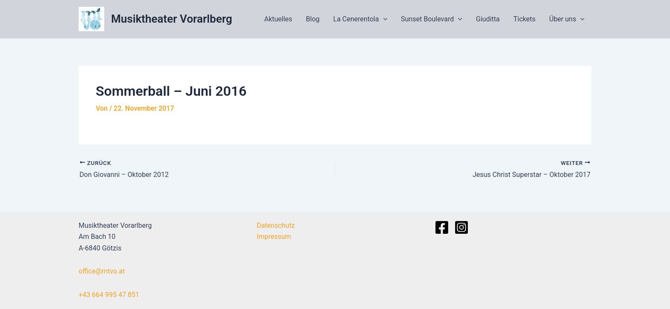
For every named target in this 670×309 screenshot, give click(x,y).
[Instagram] (461, 227)
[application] (383, 19)
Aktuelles (278, 19)
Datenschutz (276, 225)
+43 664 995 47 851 (109, 295)
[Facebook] (442, 227)
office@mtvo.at (102, 271)
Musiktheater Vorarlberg (171, 18)
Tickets (525, 19)
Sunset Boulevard (431, 19)
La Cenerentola (360, 19)
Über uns (567, 19)
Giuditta (488, 19)
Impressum (274, 236)
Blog (313, 19)
